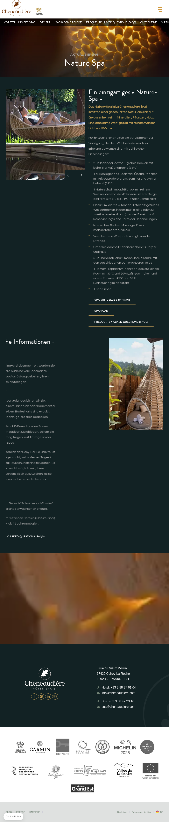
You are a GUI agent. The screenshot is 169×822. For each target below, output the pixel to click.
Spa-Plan (101, 311)
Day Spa (45, 22)
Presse (20, 812)
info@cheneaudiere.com (119, 693)
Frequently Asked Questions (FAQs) (121, 322)
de (161, 812)
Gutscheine (148, 22)
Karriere (34, 812)
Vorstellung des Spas (19, 22)
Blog (9, 812)
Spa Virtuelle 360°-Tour (112, 299)
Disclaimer (122, 812)
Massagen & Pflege (68, 22)
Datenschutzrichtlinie (141, 812)
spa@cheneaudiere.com (119, 706)
